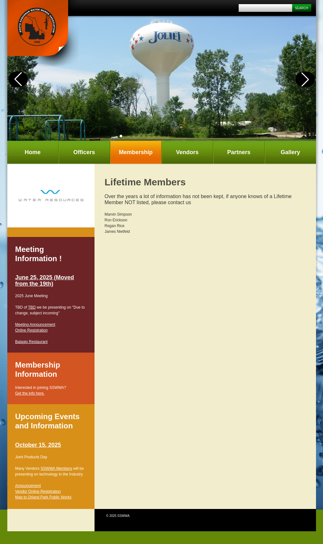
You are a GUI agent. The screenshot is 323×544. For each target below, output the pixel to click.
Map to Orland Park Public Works (43, 497)
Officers (84, 152)
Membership (135, 152)
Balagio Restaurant (31, 342)
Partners (238, 152)
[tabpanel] (51, 195)
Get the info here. (30, 393)
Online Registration (31, 330)
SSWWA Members (56, 468)
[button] (121, 136)
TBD (32, 307)
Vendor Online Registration (38, 491)
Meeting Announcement (35, 324)
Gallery (290, 152)
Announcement (28, 485)
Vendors (187, 152)
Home (32, 152)
